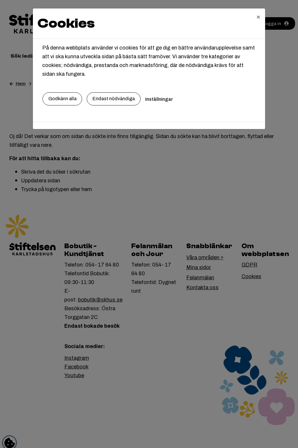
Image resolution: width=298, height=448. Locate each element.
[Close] (258, 16)
